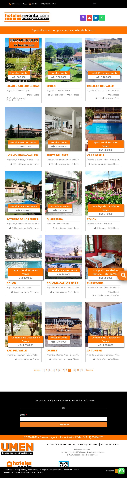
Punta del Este (57, 155)
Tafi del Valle (17, 350)
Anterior (37, 370)
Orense (52, 350)
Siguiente (89, 370)
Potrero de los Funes (22, 219)
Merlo (51, 86)
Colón (91, 219)
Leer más (110, 471)
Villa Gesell (96, 155)
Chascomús (95, 283)
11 (78, 370)
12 (82, 370)
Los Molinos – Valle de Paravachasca (23, 155)
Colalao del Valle (100, 86)
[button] (95, 3)
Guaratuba (55, 219)
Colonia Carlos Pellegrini (63, 283)
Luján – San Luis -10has (23, 86)
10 (74, 370)
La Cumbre (94, 350)
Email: (23, 415)
